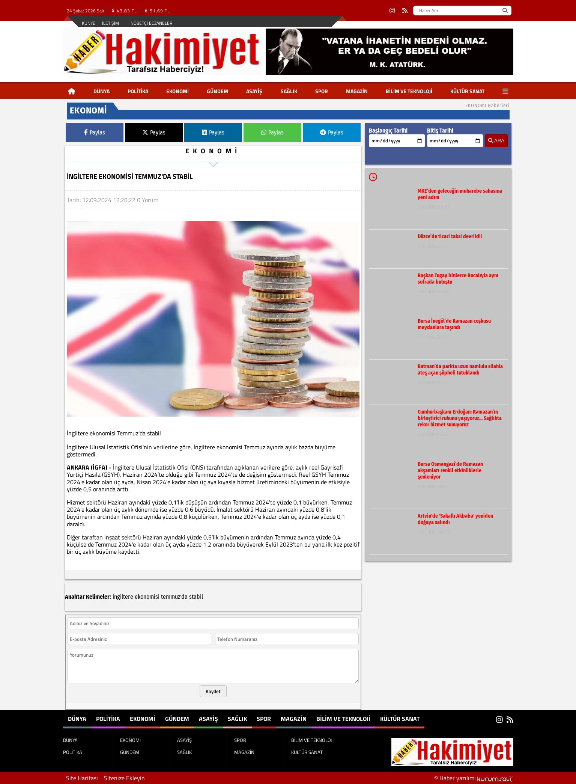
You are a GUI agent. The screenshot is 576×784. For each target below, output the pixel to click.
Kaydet (213, 691)
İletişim (110, 23)
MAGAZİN (357, 91)
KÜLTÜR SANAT (467, 91)
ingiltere (123, 596)
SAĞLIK (289, 91)
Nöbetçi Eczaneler (151, 23)
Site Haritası (82, 777)
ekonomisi (147, 596)
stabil (196, 596)
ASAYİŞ (254, 91)
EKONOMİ (177, 91)
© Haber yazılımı (473, 777)
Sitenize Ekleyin (124, 777)
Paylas (94, 132)
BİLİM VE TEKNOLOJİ (409, 91)
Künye (88, 23)
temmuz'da (174, 596)
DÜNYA (101, 91)
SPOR (321, 91)
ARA (496, 141)
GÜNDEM (217, 91)
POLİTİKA (138, 91)
